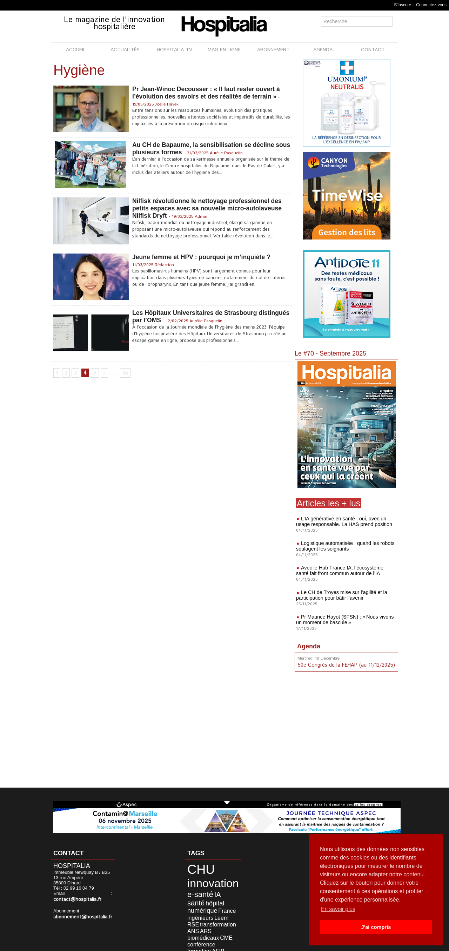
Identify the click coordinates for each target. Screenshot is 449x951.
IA (205, 889)
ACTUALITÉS (125, 49)
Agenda (308, 646)
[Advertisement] (347, 730)
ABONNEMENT (273, 49)
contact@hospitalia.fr (75, 899)
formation (219, 922)
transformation (201, 912)
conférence (197, 922)
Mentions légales (185, 943)
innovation (207, 879)
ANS (221, 912)
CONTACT (373, 49)
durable (204, 927)
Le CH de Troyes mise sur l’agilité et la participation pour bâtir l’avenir (340, 595)
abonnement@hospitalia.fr (80, 916)
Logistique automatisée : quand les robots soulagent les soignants (344, 546)
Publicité (222, 943)
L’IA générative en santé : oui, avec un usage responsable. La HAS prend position (342, 521)
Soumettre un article (261, 943)
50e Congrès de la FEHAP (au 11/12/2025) (344, 664)
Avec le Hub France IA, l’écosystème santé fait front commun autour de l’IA (345, 570)
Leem (191, 906)
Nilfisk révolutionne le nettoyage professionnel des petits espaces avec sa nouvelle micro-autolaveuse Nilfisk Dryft (208, 208)
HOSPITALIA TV (174, 49)
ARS (190, 917)
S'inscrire (402, 4)
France (193, 901)
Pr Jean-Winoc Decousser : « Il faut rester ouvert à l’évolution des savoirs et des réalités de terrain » (207, 93)
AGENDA (323, 49)
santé (216, 889)
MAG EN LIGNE (224, 49)
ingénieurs (212, 901)
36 (124, 373)
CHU (197, 868)
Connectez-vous (431, 4)
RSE (203, 906)
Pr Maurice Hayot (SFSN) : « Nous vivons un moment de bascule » (343, 619)
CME (228, 917)
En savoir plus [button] (338, 909)
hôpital (193, 896)
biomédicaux (209, 917)
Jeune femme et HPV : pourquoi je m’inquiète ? (203, 257)
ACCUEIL (76, 49)
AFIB (191, 927)
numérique (214, 896)
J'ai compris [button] (375, 927)
